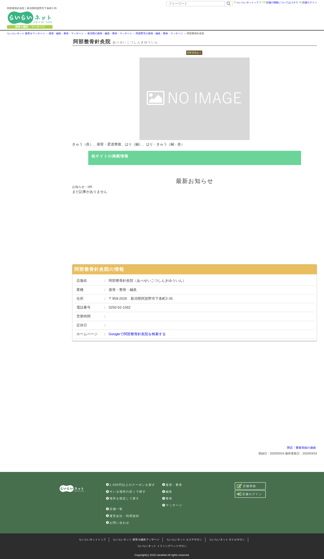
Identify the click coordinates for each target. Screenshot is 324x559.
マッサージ (172, 505)
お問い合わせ (117, 522)
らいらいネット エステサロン (184, 539)
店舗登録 (246, 486)
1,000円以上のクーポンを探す (130, 484)
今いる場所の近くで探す (126, 491)
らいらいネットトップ (92, 539)
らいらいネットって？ (249, 2)
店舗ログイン (309, 2)
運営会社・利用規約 (122, 516)
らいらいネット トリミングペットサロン (162, 545)
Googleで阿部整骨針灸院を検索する (137, 334)
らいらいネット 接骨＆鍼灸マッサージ (136, 539)
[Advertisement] (193, 17)
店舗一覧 (114, 509)
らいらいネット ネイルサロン (227, 539)
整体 (167, 498)
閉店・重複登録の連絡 (301, 447)
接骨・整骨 (172, 484)
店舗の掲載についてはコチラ (282, 2)
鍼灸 (167, 491)
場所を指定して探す (122, 498)
